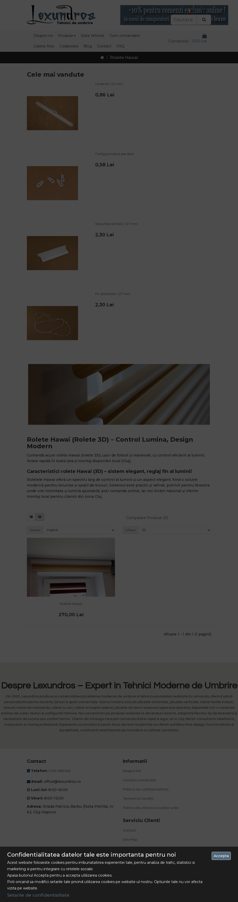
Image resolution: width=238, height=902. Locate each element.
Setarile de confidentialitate (38, 895)
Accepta (221, 856)
